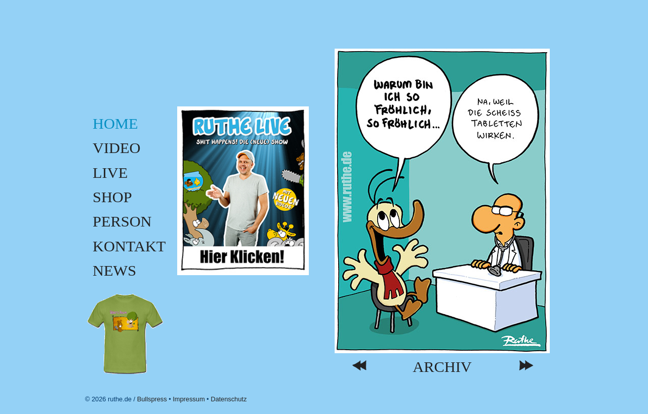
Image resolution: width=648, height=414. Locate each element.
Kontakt (129, 246)
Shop (112, 197)
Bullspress (152, 399)
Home (115, 123)
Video (117, 148)
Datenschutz (229, 399)
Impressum (189, 399)
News (114, 270)
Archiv (442, 367)
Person (122, 221)
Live (110, 172)
